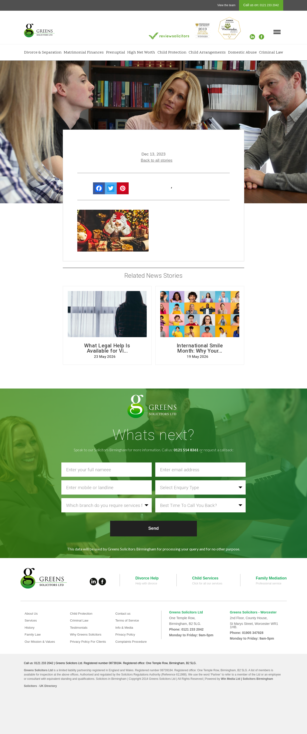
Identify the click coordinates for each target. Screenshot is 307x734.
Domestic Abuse (242, 52)
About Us (32, 613)
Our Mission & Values (41, 641)
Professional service (268, 583)
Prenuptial (115, 52)
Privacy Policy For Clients (89, 641)
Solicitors (30, 686)
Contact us (123, 613)
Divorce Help (147, 578)
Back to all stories (156, 160)
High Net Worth (141, 52)
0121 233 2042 (269, 5)
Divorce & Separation (43, 52)
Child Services (205, 578)
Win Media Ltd (230, 679)
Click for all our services (207, 583)
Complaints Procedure (131, 641)
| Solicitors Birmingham (256, 679)
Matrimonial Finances (84, 52)
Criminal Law (271, 52)
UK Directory (48, 686)
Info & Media (124, 627)
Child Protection (171, 52)
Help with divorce (146, 583)
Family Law (33, 634)
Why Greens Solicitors (86, 634)
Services (31, 620)
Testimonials (79, 627)
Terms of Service (127, 620)
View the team (226, 5)
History (30, 627)
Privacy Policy (125, 634)
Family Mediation (271, 578)
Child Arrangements (207, 52)
